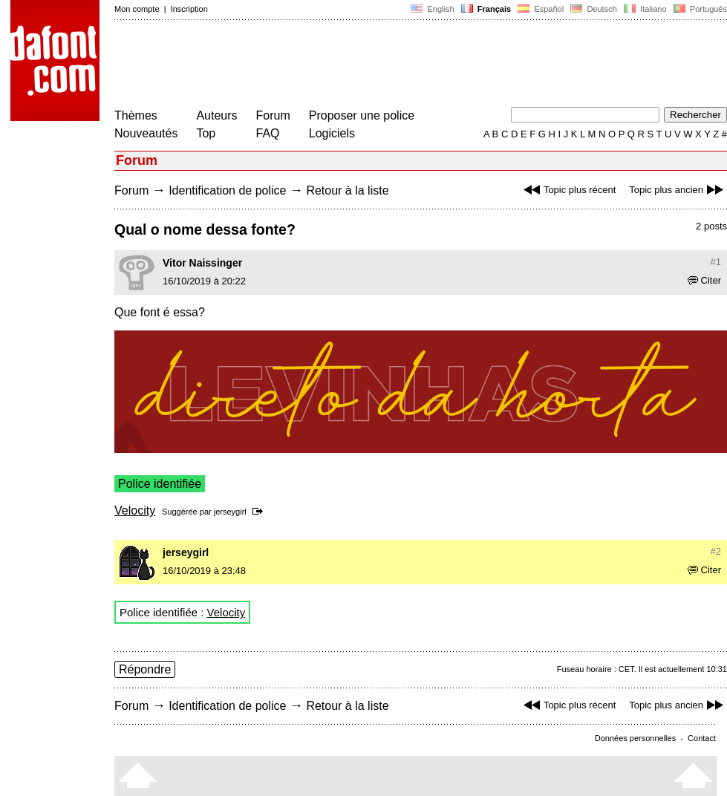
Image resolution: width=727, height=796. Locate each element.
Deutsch (593, 8)
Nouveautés (145, 133)
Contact (702, 738)
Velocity (134, 510)
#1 (716, 261)
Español (540, 8)
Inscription (189, 8)
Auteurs (216, 115)
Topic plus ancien (678, 189)
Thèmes (135, 115)
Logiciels (332, 133)
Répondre (145, 669)
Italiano (645, 8)
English (432, 8)
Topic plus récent (568, 189)
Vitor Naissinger (202, 263)
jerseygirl (230, 511)
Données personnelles (635, 738)
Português (699, 8)
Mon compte (137, 8)
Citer (704, 280)
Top (205, 133)
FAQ (268, 133)
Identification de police (227, 190)
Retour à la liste (347, 190)
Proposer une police (361, 115)
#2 (716, 551)
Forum (273, 115)
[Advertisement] (384, 65)
